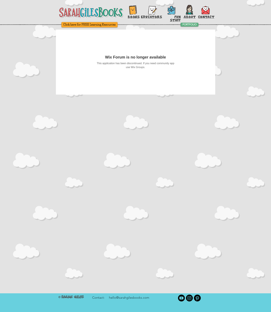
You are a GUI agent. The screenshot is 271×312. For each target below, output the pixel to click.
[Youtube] (181, 298)
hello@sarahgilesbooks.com (129, 297)
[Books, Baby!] (133, 10)
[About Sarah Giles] (189, 10)
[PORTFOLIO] (189, 24)
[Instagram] (189, 298)
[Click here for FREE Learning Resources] (89, 24)
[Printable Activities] (171, 10)
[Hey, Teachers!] (152, 9)
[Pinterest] (197, 298)
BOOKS (134, 16)
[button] (206, 10)
